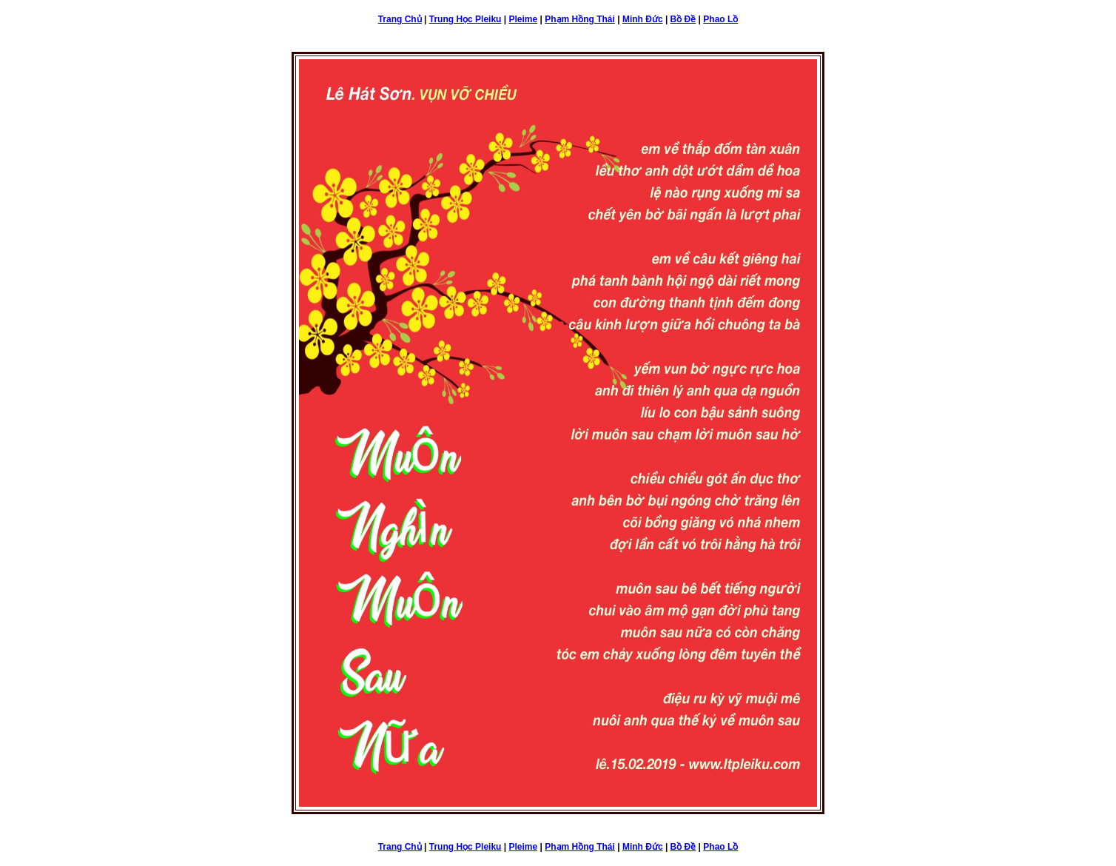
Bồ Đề (683, 19)
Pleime (522, 19)
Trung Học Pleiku (465, 19)
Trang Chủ (400, 19)
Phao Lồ (720, 19)
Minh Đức (642, 19)
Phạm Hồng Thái (580, 19)
